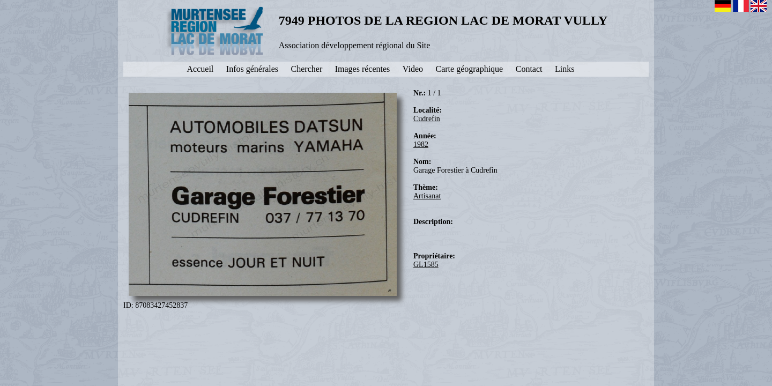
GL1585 (426, 265)
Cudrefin (426, 119)
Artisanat (427, 196)
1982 (420, 144)
